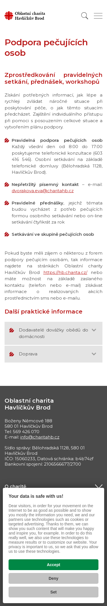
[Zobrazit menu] (98, 16)
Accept (53, 564)
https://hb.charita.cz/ (65, 272)
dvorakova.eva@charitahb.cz (43, 190)
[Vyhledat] (84, 15)
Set (54, 592)
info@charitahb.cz (39, 437)
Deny (53, 578)
